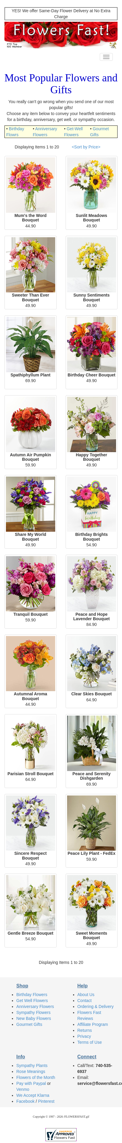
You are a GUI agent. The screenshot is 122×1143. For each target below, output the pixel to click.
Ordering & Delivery (95, 1006)
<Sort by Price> (86, 147)
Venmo (22, 1089)
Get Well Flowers (32, 1000)
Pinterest (46, 1101)
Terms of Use (89, 1042)
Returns (84, 1030)
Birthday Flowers (31, 994)
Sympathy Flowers (33, 1012)
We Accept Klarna (32, 1095)
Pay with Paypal (31, 1083)
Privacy (84, 1036)
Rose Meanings (30, 1071)
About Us (86, 994)
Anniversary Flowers (35, 1006)
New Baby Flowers (33, 1018)
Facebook (25, 1101)
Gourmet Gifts (29, 1024)
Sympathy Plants (31, 1065)
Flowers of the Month (35, 1077)
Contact (84, 1000)
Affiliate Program (92, 1024)
